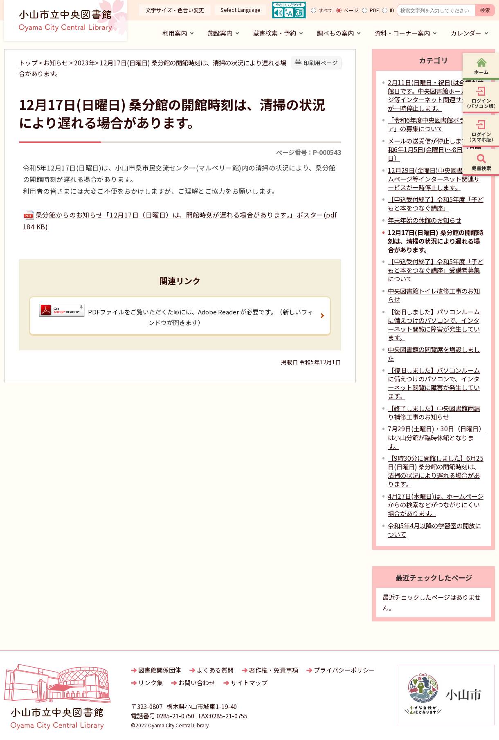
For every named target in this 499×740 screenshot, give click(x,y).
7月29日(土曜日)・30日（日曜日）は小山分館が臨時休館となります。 (436, 437)
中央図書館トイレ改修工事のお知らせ (434, 295)
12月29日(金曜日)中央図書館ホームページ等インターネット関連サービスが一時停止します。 (434, 179)
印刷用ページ (320, 62)
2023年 (84, 62)
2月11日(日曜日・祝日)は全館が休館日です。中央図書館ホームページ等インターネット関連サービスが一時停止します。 (435, 95)
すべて (326, 10)
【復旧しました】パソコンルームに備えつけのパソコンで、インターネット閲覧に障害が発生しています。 (434, 324)
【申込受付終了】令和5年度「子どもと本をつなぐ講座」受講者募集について (435, 270)
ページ (351, 10)
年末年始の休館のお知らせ (424, 219)
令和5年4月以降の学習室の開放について (434, 529)
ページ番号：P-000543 (308, 152)
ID (392, 10)
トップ (28, 62)
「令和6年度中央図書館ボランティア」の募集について (435, 124)
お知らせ (55, 62)
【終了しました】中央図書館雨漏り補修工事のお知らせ (434, 412)
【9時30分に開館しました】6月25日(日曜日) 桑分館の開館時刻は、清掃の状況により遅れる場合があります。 (435, 470)
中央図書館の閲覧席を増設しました (434, 353)
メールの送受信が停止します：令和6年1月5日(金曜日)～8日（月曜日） (434, 149)
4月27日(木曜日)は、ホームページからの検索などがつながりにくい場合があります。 (435, 504)
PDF (374, 10)
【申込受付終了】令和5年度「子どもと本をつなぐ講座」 (435, 203)
